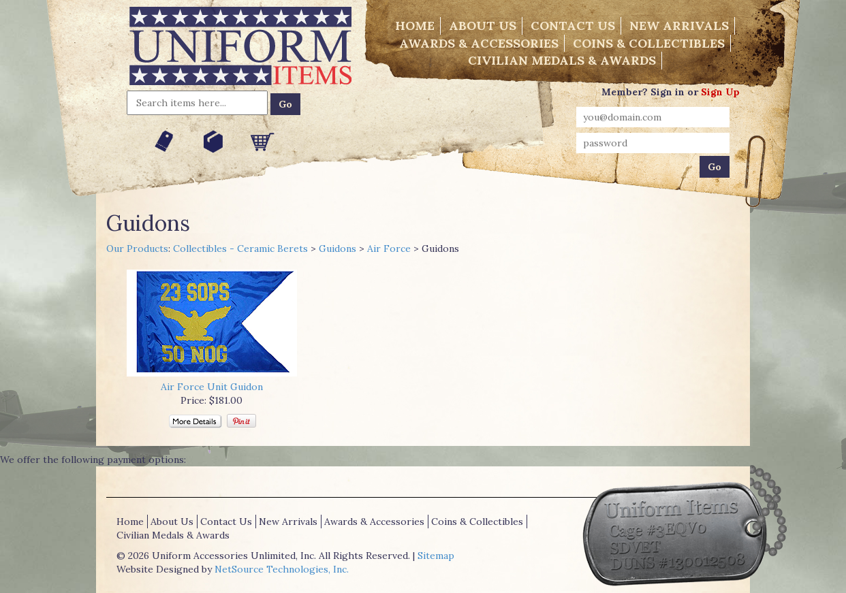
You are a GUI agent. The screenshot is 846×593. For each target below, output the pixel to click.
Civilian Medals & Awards (562, 60)
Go (285, 104)
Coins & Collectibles (649, 43)
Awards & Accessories (479, 43)
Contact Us (573, 25)
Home (415, 25)
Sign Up (720, 92)
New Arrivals (679, 25)
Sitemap (436, 555)
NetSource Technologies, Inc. (282, 569)
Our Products (137, 248)
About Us (482, 25)
